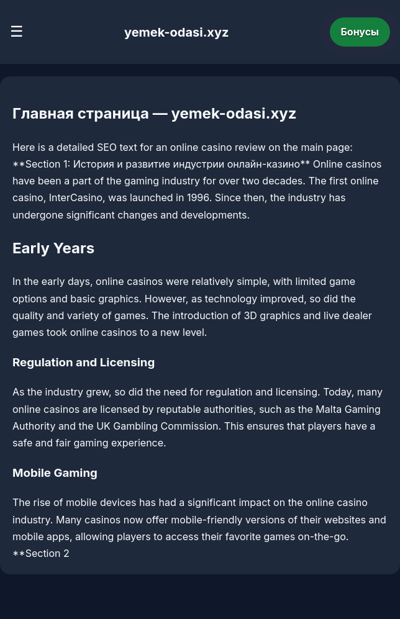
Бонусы (360, 31)
